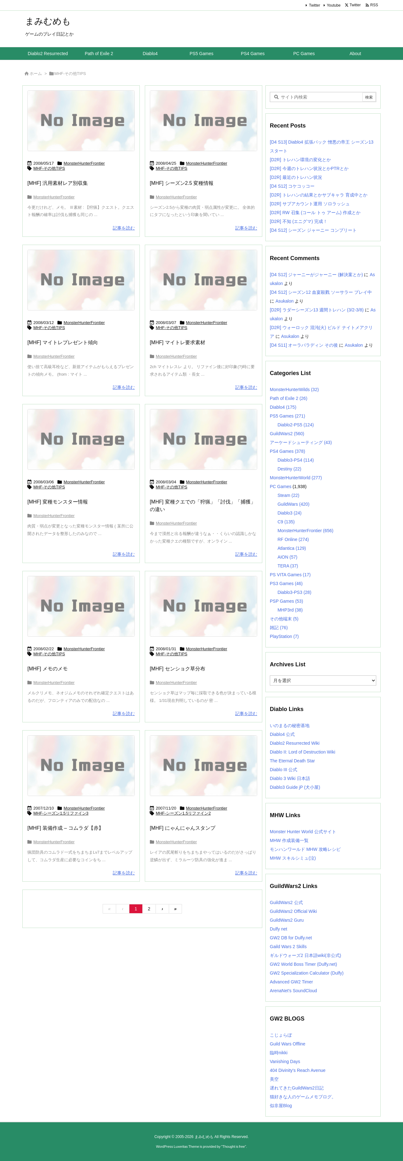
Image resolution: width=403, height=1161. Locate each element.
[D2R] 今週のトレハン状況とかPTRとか (309, 168)
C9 (285, 521)
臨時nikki (278, 1052)
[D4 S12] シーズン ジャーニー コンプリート (313, 230)
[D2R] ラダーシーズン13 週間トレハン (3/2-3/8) (317, 309)
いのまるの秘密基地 (289, 725)
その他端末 (284, 618)
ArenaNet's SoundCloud (293, 990)
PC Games (280, 486)
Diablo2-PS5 (295, 424)
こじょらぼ (281, 1035)
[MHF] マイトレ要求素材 (177, 342)
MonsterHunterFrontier (84, 163)
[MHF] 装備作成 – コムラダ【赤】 (65, 828)
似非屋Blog (281, 1105)
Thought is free (233, 1146)
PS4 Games (287, 451)
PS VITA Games (290, 574)
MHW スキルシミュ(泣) (293, 858)
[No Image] (81, 120)
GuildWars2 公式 (286, 902)
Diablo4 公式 (282, 734)
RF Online (293, 539)
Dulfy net (278, 928)
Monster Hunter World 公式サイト (303, 831)
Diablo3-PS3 (294, 592)
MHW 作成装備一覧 (289, 840)
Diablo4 (283, 407)
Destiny (289, 468)
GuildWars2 (287, 433)
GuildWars (293, 504)
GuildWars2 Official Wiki (293, 911)
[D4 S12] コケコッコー (292, 186)
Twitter (314, 5)
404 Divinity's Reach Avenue (298, 1070)
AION (287, 557)
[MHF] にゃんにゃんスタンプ (182, 828)
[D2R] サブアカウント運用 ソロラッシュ (310, 203)
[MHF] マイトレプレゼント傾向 (62, 342)
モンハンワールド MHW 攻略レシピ (305, 849)
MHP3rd (290, 609)
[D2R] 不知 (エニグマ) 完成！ (298, 221)
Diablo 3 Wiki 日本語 (290, 778)
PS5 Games (287, 415)
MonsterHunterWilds (294, 389)
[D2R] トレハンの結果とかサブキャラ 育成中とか (318, 194)
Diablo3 (289, 512)
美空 (274, 1079)
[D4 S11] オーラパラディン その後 (304, 345)
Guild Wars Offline (287, 1043)
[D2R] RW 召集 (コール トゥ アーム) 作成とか (315, 212)
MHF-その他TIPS (49, 168)
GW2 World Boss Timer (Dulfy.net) (303, 964)
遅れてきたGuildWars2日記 (297, 1087)
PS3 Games (286, 583)
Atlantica (291, 548)
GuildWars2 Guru (287, 920)
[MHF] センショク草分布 (177, 668)
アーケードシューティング (301, 442)
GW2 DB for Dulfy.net (291, 937)
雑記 (279, 627)
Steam (288, 495)
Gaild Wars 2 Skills (288, 946)
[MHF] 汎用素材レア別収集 (57, 183)
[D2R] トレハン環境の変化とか (300, 159)
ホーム (36, 73)
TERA (287, 565)
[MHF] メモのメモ (47, 668)
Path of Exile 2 (288, 398)
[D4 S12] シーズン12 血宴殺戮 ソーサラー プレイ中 (321, 292)
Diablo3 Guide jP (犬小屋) (295, 787)
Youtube (334, 5)
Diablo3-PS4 (295, 460)
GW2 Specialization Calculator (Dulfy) (306, 973)
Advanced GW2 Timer (291, 981)
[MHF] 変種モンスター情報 (57, 501)
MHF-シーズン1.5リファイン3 (60, 813)
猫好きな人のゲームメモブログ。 (303, 1096)
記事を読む (124, 227)
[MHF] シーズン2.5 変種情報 (182, 183)
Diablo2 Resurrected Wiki (295, 743)
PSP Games (286, 601)
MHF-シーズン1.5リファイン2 (183, 813)
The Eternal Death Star (292, 760)
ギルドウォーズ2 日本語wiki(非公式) (305, 955)
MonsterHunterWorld (296, 477)
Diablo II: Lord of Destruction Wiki (302, 751)
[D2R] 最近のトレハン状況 (296, 177)
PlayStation (284, 636)
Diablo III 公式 (283, 769)
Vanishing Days (285, 1061)
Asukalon (284, 301)
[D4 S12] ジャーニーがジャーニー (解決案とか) (316, 274)
